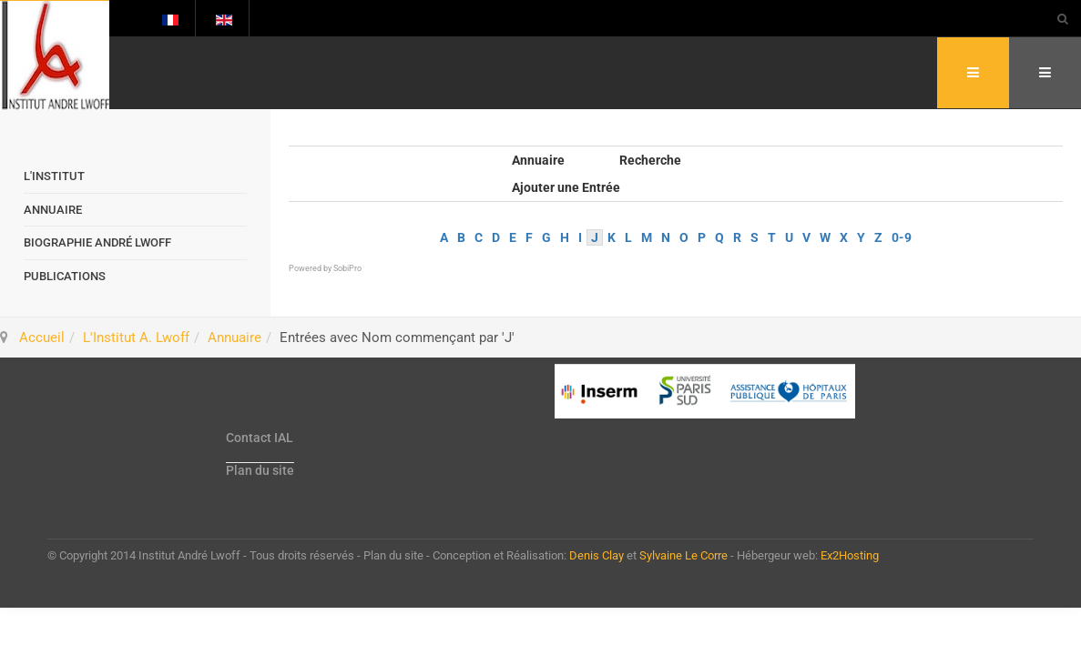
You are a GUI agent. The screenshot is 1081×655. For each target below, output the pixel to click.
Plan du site (260, 470)
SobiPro (347, 268)
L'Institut (54, 176)
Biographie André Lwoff (97, 242)
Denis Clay (596, 555)
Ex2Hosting (850, 555)
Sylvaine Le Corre (683, 555)
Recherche (650, 160)
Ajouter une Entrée (566, 187)
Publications (65, 276)
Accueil (42, 337)
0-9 (902, 237)
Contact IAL (259, 437)
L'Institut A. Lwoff (136, 337)
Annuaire (538, 160)
